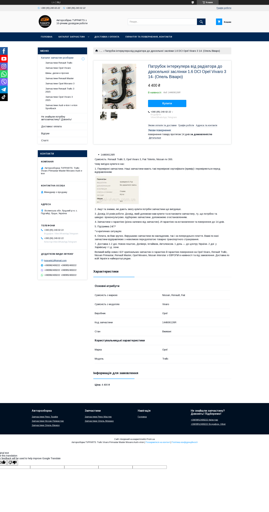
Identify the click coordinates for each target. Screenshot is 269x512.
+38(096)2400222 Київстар (204, 419)
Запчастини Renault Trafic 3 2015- (59, 90)
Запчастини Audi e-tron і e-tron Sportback (61, 107)
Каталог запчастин (72, 36)
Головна (46, 36)
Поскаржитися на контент (157, 442)
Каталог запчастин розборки (57, 57)
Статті (44, 140)
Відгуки (45, 133)
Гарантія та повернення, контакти (148, 36)
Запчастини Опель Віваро (46, 425)
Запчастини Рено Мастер (98, 416)
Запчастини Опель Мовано (99, 421)
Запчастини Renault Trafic (58, 62)
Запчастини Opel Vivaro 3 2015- (59, 98)
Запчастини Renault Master (59, 78)
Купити (167, 103)
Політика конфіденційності (185, 442)
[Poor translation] (12, 462)
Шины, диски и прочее (57, 73)
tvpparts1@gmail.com (55, 260)
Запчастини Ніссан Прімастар (48, 421)
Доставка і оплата (106, 36)
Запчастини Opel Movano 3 (59, 83)
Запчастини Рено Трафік (45, 416)
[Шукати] (201, 21)
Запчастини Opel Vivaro (58, 68)
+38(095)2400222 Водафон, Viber (208, 424)
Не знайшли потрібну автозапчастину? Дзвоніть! (56, 118)
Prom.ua (151, 439)
